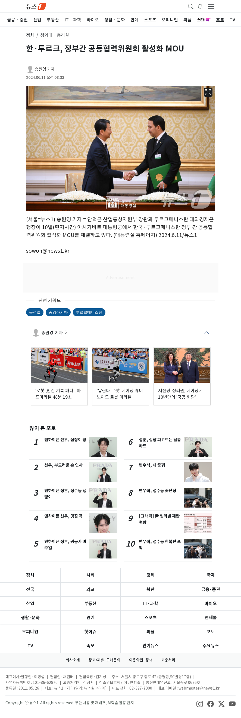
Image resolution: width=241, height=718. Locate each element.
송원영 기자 (45, 69)
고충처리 (168, 660)
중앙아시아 (58, 312)
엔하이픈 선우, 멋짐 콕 (63, 516)
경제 (150, 575)
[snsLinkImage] (199, 703)
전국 (30, 589)
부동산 (90, 603)
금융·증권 (210, 589)
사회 (90, 575)
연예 (90, 617)
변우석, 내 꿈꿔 (152, 465)
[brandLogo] (36, 6)
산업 (30, 603)
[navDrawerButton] (211, 6)
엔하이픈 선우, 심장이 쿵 (65, 439)
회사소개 (73, 660)
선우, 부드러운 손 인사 (63, 465)
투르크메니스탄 (89, 312)
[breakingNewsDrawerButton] (200, 6)
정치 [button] (30, 35)
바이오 (211, 603)
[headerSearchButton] (190, 6)
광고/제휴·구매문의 (104, 660)
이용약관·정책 (140, 660)
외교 (90, 589)
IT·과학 (150, 603)
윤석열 (34, 312)
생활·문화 (30, 617)
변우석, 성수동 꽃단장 (157, 490)
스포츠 (151, 617)
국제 (211, 575)
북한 (150, 589)
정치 (30, 575)
